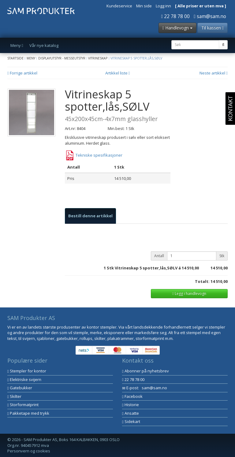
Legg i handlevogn (189, 293)
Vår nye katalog (43, 45)
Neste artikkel (214, 73)
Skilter (14, 396)
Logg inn (163, 6)
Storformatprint (23, 404)
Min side (144, 6)
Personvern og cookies (28, 451)
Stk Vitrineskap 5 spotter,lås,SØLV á (144, 268)
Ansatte (130, 413)
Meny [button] (16, 45)
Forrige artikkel (22, 73)
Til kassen (212, 28)
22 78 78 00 (175, 16)
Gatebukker (19, 387)
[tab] (90, 216)
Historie (130, 404)
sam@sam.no (210, 16)
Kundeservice (119, 6)
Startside (15, 58)
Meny (31, 58)
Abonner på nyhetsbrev (145, 371)
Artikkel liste (117, 73)
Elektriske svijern (24, 379)
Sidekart (131, 421)
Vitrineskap (97, 58)
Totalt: (202, 281)
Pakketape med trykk (28, 413)
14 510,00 (190, 268)
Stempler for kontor (26, 371)
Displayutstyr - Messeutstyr (61, 58)
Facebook (132, 396)
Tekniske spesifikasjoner (93, 155)
